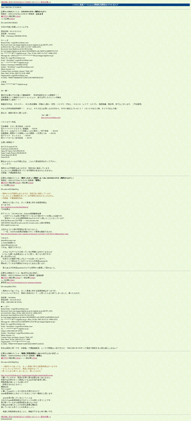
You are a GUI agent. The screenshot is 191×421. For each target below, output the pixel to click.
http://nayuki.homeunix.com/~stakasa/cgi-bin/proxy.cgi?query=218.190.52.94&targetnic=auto (34, 234)
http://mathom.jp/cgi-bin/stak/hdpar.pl (14, 207)
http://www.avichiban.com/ (51, 118)
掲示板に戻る (7, 2)
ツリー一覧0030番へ (42, 2)
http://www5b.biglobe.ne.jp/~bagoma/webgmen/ (24, 282)
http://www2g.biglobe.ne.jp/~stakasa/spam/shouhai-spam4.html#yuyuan (27, 375)
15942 (12, 19)
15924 (17, 16)
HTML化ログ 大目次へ (23, 2)
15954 (12, 185)
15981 (12, 280)
